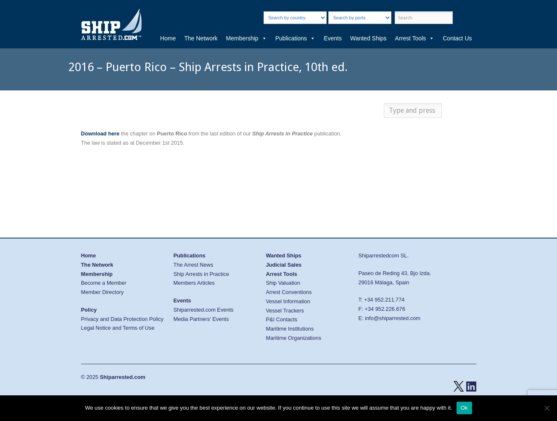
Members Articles (194, 283)
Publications (295, 38)
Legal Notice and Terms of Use (118, 328)
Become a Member (104, 283)
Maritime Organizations (294, 338)
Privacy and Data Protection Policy (122, 319)
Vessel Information (288, 301)
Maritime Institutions (290, 329)
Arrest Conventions (289, 292)
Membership (246, 38)
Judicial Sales (284, 265)
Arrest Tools (415, 38)
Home (168, 38)
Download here (100, 133)
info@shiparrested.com (392, 318)
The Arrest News (194, 265)
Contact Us (457, 38)
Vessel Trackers (285, 310)
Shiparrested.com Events (204, 310)
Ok (464, 408)
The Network (200, 38)
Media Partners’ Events (201, 319)
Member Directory (102, 292)
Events (333, 38)
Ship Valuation (283, 283)
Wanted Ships (368, 38)
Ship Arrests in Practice (201, 274)
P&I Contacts (282, 319)
